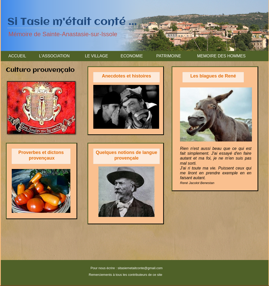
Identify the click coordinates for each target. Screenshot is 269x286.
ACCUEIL (17, 56)
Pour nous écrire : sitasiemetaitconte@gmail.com (127, 268)
